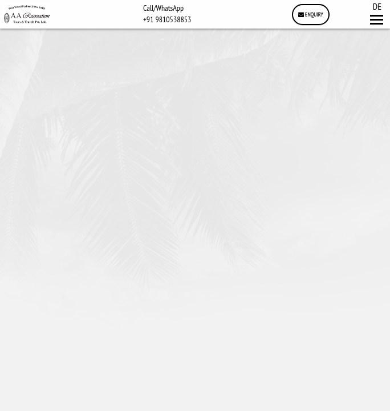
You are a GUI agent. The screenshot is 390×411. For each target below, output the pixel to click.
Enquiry (310, 14)
